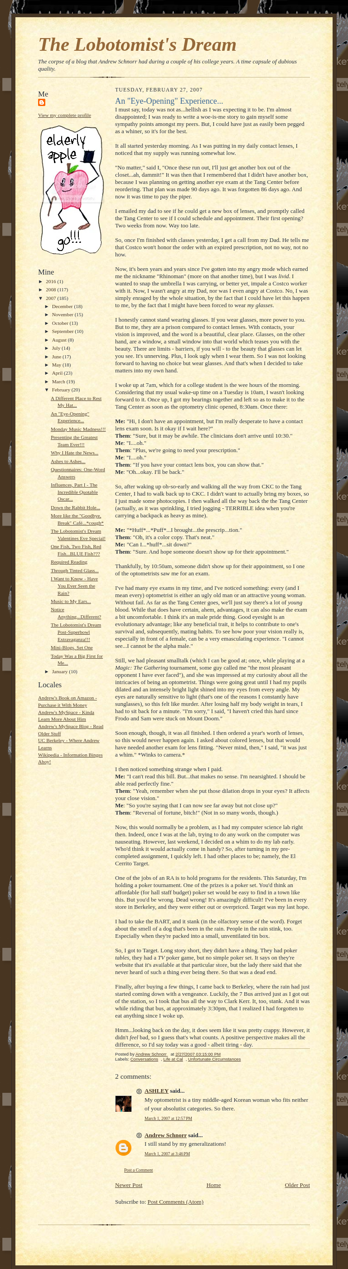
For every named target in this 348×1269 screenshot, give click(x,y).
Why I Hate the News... (74, 452)
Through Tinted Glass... (75, 570)
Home (214, 1185)
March (59, 381)
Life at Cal (173, 1059)
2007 (51, 298)
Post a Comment (138, 1170)
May (57, 364)
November (63, 314)
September (63, 331)
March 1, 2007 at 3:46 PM (167, 1153)
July (57, 348)
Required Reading (69, 562)
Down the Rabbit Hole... (75, 507)
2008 (51, 289)
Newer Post (128, 1185)
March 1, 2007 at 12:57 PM (168, 1118)
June (57, 356)
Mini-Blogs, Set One (72, 647)
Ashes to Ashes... (68, 461)
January (60, 671)
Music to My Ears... (71, 601)
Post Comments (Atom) (176, 1201)
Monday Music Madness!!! (78, 429)
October (61, 323)
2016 (51, 281)
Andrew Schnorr (166, 1135)
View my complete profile (64, 115)
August (60, 340)
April (58, 373)
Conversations (144, 1059)
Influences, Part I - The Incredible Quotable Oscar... (74, 492)
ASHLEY (157, 1090)
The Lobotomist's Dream (137, 44)
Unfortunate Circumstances (214, 1059)
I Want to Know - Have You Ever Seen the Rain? (74, 585)
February (62, 389)
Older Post (297, 1185)
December (63, 306)
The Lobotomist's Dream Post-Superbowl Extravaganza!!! (76, 632)
